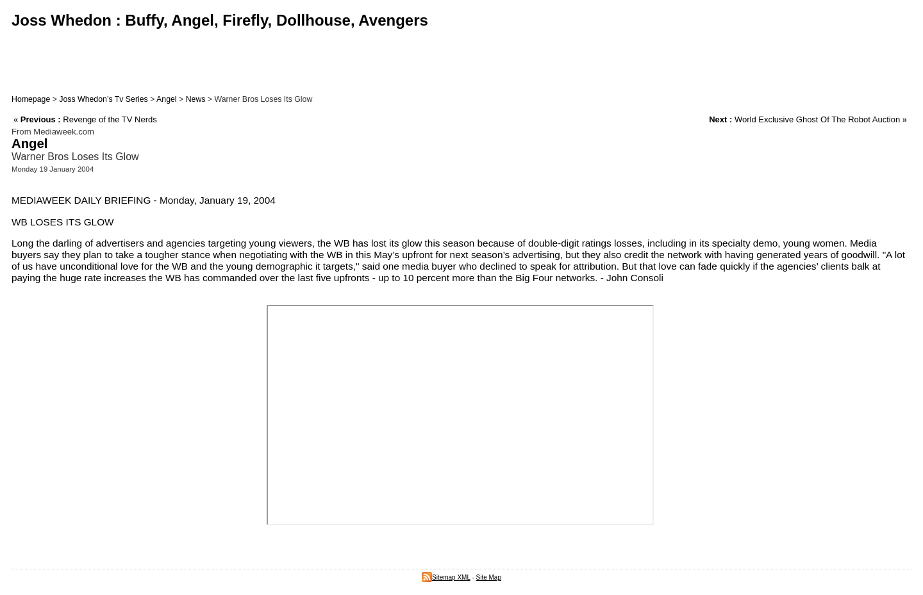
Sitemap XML (446, 577)
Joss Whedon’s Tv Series (103, 99)
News (196, 99)
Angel (166, 99)
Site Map (488, 577)
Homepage (31, 99)
